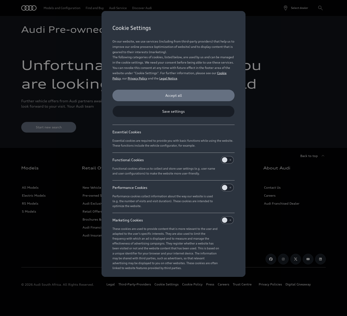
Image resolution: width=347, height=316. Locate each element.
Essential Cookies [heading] (126, 132)
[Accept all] (173, 95)
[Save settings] (173, 111)
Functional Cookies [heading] (173, 160)
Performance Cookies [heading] (173, 187)
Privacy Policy (137, 78)
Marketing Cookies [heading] (173, 220)
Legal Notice (168, 78)
